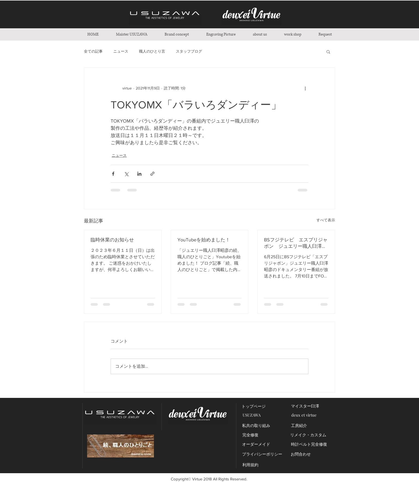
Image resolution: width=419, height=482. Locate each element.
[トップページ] (253, 406)
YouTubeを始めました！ (203, 239)
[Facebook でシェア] (113, 173)
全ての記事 (93, 51)
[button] (176, 34)
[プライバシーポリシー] (262, 454)
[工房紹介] (299, 425)
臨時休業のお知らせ (112, 239)
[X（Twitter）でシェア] (126, 173)
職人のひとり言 (152, 51)
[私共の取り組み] (256, 425)
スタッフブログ (189, 51)
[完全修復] (250, 435)
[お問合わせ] (300, 454)
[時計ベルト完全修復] (309, 444)
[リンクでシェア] (152, 173)
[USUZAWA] (251, 415)
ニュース (120, 51)
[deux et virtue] (304, 415)
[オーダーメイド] (256, 444)
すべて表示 (325, 220)
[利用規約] (250, 464)
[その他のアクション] (305, 88)
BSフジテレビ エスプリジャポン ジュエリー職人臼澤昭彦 (296, 243)
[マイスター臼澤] (305, 406)
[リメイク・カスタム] (308, 435)
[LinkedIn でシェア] (139, 173)
